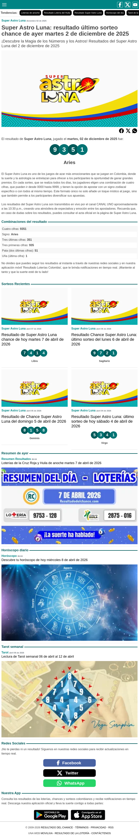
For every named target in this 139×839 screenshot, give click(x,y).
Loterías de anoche (30, 13)
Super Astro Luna (13, 20)
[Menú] (3, 4)
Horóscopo (9, 555)
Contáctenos (101, 833)
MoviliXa (46, 833)
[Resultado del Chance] (36, 4)
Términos (82, 827)
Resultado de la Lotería (72, 833)
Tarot (5, 652)
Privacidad (98, 827)
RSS (110, 827)
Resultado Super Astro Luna (88, 13)
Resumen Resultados (16, 458)
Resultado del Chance (57, 827)
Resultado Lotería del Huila (57, 13)
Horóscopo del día (115, 13)
